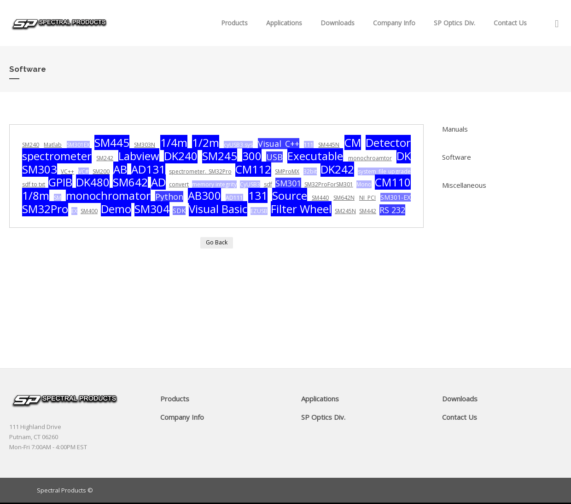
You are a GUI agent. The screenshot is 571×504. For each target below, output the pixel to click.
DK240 (181, 155)
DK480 (93, 182)
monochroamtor (370, 158)
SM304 (151, 208)
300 (252, 155)
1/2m (205, 142)
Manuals (455, 128)
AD (158, 182)
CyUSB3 (250, 184)
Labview (138, 155)
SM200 (101, 171)
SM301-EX (395, 197)
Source (289, 195)
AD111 (234, 198)
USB (274, 156)
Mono (364, 184)
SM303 (39, 169)
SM (57, 198)
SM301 (288, 183)
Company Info (394, 22)
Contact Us (510, 22)
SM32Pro (45, 208)
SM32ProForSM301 (328, 184)
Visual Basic (218, 208)
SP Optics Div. (454, 22)
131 (258, 195)
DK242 (337, 169)
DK (403, 155)
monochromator (108, 195)
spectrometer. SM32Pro (200, 171)
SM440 (320, 198)
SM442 (367, 211)
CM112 (253, 169)
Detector (388, 142)
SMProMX (287, 171)
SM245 (219, 155)
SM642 (130, 182)
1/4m (173, 142)
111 (309, 145)
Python (169, 196)
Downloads (337, 22)
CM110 (393, 182)
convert (179, 184)
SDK (179, 210)
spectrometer (57, 155)
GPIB (60, 182)
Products (234, 22)
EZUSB (259, 211)
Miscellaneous (464, 185)
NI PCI (367, 198)
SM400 (89, 211)
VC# (83, 171)
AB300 (204, 195)
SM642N (344, 198)
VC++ (67, 171)
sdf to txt (33, 184)
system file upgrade (384, 171)
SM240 (30, 145)
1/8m (35, 195)
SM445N (328, 145)
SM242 (104, 158)
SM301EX (78, 145)
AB (120, 169)
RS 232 (392, 209)
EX (74, 211)
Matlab (53, 145)
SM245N (345, 211)
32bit (310, 171)
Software (456, 157)
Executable (315, 155)
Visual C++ (278, 143)
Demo (116, 208)
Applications (284, 22)
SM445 (111, 142)
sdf (268, 184)
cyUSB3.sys (238, 145)
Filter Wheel (301, 208)
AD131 (148, 169)
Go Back (216, 242)
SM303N (144, 145)
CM (352, 142)
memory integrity (214, 184)
